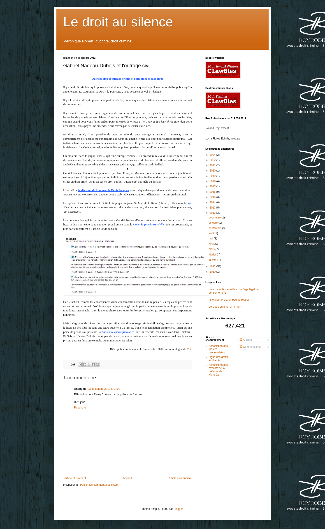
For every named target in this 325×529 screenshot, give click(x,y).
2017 (213, 186)
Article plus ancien (180, 478)
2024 (213, 154)
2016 (213, 191)
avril (211, 244)
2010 (213, 271)
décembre (215, 217)
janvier (213, 259)
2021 (213, 165)
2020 (213, 170)
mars (212, 249)
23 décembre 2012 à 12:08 (104, 388)
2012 (213, 212)
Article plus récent (75, 478)
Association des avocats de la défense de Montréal (218, 369)
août (212, 233)
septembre (215, 228)
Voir (189, 349)
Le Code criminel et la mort (225, 306)
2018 (213, 181)
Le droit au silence (118, 21)
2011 (213, 266)
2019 (213, 176)
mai (211, 238)
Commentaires (250, 346)
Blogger (178, 508)
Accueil (127, 478)
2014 (213, 202)
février (213, 254)
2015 (213, 197)
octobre (213, 222)
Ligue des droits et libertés (218, 358)
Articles (246, 339)
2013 (213, 207)
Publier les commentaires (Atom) (99, 484)
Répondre (80, 407)
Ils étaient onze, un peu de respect (229, 299)
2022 (213, 160)
